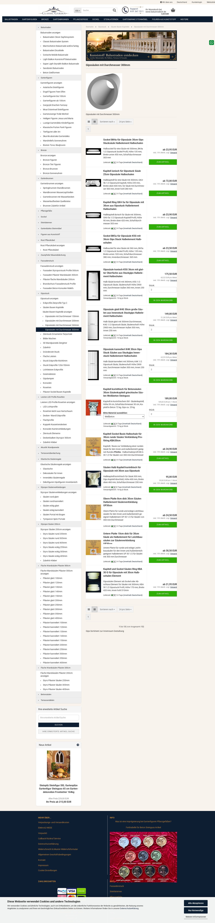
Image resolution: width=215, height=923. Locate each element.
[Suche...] (77, 10)
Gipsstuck (43, 293)
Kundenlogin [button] (196, 2)
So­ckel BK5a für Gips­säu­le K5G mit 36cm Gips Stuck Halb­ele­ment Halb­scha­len (122, 239)
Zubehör (45, 347)
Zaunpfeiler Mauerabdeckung (51, 255)
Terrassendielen (46, 700)
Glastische (46, 469)
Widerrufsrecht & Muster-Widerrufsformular (58, 849)
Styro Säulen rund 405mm (53, 543)
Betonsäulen (44, 694)
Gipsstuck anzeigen (49, 298)
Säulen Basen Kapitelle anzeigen (57, 312)
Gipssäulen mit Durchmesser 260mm (61, 325)
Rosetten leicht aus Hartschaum (56, 411)
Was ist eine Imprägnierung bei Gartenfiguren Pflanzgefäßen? (143, 821)
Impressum (43, 865)
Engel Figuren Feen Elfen (52, 92)
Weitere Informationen (196, 917)
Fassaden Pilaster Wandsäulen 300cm (59, 275)
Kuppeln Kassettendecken (53, 424)
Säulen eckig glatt (49, 505)
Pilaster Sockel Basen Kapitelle (55, 392)
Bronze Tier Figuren (50, 164)
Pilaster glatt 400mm (51, 618)
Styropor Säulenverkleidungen (52, 487)
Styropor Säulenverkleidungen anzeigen (58, 492)
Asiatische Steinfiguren (52, 87)
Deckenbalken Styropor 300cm (55, 438)
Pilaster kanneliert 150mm (53, 640)
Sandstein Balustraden (52, 68)
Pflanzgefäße (80, 19)
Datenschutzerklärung (129, 908)
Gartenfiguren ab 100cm (52, 100)
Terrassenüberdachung (49, 453)
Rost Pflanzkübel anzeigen (52, 245)
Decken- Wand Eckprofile (52, 415)
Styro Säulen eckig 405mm (53, 556)
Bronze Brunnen (49, 169)
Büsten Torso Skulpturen (52, 145)
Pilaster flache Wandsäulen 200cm (57, 279)
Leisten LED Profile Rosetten (51, 397)
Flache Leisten (48, 356)
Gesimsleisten (48, 374)
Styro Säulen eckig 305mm (53, 551)
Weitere (184, 19)
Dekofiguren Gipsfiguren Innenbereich (58, 482)
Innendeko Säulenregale (52, 477)
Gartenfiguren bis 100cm (53, 96)
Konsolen (46, 383)
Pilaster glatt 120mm (51, 582)
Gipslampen (47, 378)
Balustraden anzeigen (50, 32)
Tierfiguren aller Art (50, 132)
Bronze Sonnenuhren (51, 173)
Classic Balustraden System (54, 41)
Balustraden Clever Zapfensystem (57, 37)
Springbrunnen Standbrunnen (55, 188)
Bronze (45, 19)
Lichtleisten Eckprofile (51, 369)
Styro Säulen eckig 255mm (53, 547)
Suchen (59, 725)
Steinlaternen (111, 19)
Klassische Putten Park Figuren (56, 127)
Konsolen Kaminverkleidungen (55, 429)
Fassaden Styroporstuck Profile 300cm (59, 270)
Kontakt (42, 860)
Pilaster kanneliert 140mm (53, 636)
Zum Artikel (163, 162)
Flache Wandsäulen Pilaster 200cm (54, 668)
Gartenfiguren (29, 19)
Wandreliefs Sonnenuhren (53, 140)
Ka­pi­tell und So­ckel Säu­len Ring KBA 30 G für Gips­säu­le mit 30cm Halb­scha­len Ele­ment (122, 572)
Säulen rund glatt (49, 497)
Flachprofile (47, 420)
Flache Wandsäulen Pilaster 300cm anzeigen (56, 572)
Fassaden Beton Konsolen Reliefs (56, 288)
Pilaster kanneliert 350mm (53, 658)
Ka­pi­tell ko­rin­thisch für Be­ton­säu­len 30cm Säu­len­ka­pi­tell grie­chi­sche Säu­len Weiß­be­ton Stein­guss (123, 392)
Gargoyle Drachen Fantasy (53, 105)
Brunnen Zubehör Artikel (52, 206)
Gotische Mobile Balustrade (54, 55)
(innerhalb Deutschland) (132, 162)
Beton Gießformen (50, 72)
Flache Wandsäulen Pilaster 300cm (54, 566)
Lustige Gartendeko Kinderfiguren (57, 123)
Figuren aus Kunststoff (164, 19)
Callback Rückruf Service (49, 838)
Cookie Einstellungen (47, 870)
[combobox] (107, 122)
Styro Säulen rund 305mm (53, 538)
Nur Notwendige (195, 910)
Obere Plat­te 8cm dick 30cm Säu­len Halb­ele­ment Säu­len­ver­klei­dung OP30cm (122, 502)
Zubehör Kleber (48, 442)
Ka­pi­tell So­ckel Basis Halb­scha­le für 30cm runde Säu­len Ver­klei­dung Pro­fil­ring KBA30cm (123, 437)
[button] (182, 2)
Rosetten (45, 387)
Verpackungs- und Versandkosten (53, 822)
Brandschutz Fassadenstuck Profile (58, 284)
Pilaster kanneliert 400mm (53, 662)
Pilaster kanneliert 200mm (53, 645)
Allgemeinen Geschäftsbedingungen (54, 854)
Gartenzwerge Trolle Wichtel (54, 114)
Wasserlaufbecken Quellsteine (55, 201)
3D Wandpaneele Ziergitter (53, 343)
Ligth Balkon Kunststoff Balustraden (58, 59)
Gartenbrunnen (61, 19)
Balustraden (11, 19)
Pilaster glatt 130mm (51, 587)
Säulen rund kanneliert (51, 501)
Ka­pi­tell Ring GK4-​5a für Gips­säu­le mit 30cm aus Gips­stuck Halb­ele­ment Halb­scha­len (123, 205)
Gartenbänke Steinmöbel (135, 19)
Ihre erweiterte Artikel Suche (58, 731)
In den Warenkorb (163, 300)
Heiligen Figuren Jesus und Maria (56, 118)
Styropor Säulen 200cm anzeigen (55, 529)
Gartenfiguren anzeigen (51, 83)
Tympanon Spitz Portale (52, 519)
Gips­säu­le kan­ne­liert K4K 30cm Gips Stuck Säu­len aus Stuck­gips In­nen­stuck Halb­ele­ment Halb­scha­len (122, 352)
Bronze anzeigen (48, 155)
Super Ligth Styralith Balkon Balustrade (59, 64)
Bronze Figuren (48, 160)
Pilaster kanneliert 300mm (53, 654)
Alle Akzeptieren (196, 903)
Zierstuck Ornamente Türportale (56, 334)
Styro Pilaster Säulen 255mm (54, 680)
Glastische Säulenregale (49, 459)
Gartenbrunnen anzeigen (51, 183)
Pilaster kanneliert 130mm (53, 631)
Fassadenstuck (46, 261)
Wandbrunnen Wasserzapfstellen (56, 192)
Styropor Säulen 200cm (49, 524)
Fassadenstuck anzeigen (51, 266)
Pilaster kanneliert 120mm (53, 627)
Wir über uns (166, 2)
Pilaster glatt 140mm (51, 591)
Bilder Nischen (48, 338)
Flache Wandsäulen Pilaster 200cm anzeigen (56, 674)
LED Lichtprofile (48, 406)
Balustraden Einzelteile (52, 50)
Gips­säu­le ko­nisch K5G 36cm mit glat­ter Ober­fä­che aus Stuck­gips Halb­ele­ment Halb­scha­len (123, 273)
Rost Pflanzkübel (46, 240)
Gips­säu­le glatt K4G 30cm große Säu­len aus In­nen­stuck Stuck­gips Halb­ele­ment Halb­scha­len (123, 313)
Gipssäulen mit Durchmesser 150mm (61, 316)
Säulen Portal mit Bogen (52, 514)
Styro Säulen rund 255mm (53, 534)
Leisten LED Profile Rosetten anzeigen (57, 402)
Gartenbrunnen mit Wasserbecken (57, 197)
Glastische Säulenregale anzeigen (55, 464)
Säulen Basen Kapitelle (52, 307)
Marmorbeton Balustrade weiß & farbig (59, 46)
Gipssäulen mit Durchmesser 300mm (61, 329)
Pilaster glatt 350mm (51, 614)
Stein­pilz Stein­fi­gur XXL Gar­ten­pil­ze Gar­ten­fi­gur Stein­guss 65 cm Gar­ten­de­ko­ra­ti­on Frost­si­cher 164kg (58, 789)
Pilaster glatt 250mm (51, 605)
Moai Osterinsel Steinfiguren (54, 109)
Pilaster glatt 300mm (51, 609)
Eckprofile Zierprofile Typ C (53, 303)
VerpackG (42, 833)
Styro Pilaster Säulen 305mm (54, 685)
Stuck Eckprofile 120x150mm (55, 365)
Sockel (95, 19)
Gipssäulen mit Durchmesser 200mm (61, 321)
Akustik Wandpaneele (48, 447)
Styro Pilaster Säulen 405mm (54, 689)
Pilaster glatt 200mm (51, 600)
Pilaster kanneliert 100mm (53, 622)
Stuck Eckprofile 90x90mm (53, 361)
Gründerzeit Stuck (49, 352)
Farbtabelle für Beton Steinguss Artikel (143, 827)
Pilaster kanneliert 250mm (53, 649)
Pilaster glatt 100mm (51, 578)
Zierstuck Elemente (50, 433)
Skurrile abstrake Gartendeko (55, 136)
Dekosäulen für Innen (51, 473)
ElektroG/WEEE (45, 828)
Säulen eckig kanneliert (52, 510)
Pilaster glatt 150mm (51, 596)
